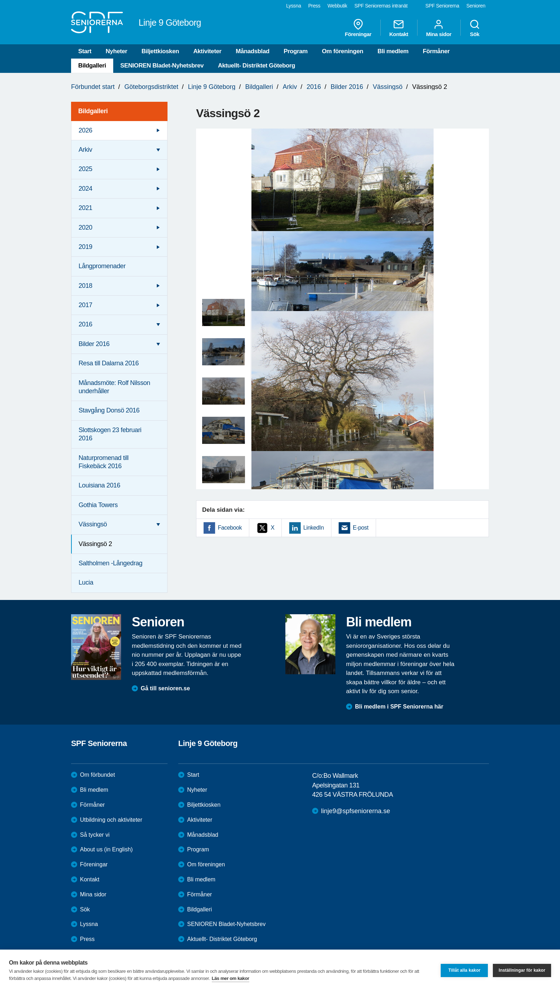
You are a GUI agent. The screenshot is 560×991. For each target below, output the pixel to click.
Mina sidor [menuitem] (438, 28)
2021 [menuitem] (85, 207)
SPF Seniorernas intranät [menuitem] (381, 6)
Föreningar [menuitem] (358, 28)
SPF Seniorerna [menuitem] (442, 6)
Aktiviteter (207, 51)
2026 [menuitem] (85, 130)
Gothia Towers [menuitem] (98, 505)
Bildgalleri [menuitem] (93, 111)
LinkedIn (313, 528)
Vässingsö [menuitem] (93, 524)
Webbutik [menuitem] (337, 6)
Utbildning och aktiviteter (111, 820)
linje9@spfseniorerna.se (355, 811)
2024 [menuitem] (85, 188)
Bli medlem (393, 51)
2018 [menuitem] (85, 285)
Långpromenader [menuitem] (102, 266)
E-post (361, 528)
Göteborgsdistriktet (151, 87)
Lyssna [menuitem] (293, 6)
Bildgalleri (92, 65)
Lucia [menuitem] (86, 582)
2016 (314, 87)
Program (296, 51)
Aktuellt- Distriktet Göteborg (256, 65)
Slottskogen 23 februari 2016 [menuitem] (110, 434)
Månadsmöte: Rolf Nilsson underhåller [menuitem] (114, 387)
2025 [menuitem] (85, 168)
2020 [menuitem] (85, 227)
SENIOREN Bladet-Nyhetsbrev (162, 65)
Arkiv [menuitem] (85, 149)
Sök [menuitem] (474, 28)
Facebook (230, 528)
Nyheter (117, 51)
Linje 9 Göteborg (211, 87)
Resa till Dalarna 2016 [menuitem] (109, 363)
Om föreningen (342, 51)
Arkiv (290, 87)
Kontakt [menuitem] (398, 28)
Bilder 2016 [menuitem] (94, 343)
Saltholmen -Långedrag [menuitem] (110, 563)
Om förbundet (97, 775)
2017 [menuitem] (85, 305)
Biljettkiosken (160, 51)
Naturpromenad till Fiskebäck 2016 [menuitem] (104, 462)
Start (84, 51)
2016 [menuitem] (85, 324)
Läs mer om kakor (230, 978)
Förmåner (436, 51)
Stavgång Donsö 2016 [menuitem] (109, 410)
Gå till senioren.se (165, 688)
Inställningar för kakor (522, 970)
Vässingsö (387, 87)
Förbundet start (93, 87)
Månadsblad (252, 51)
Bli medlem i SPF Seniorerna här (399, 707)
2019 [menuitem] (85, 246)
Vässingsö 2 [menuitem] (95, 543)
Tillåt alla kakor (464, 970)
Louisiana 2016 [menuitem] (99, 485)
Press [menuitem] (314, 6)
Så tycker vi (95, 835)
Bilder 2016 (347, 87)
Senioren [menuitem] (475, 6)
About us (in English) (106, 849)
